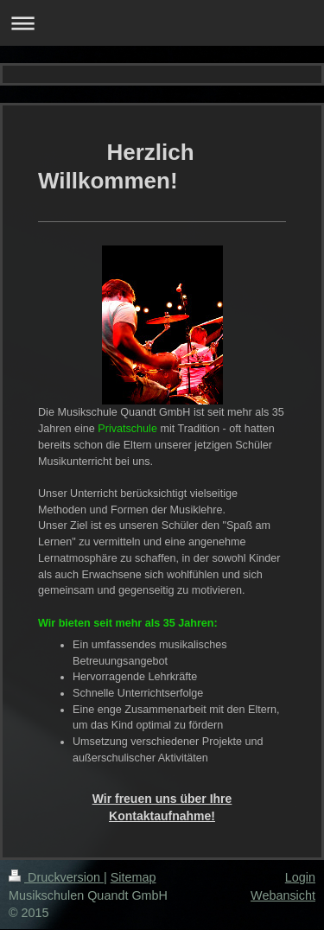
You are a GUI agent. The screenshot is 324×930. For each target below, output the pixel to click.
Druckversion (56, 877)
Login (300, 877)
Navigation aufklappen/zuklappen (162, 22)
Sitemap (133, 877)
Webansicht (283, 895)
